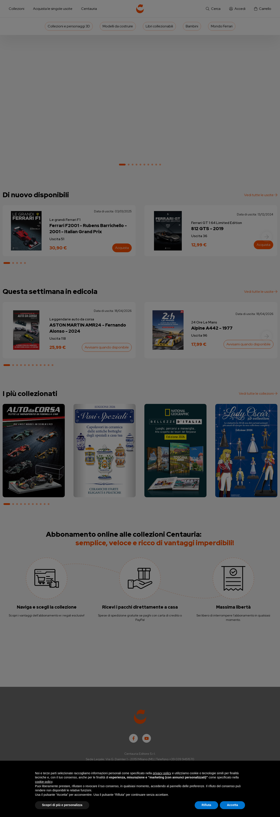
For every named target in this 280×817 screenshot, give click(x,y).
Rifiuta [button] (206, 805)
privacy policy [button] (162, 773)
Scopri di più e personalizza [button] (62, 805)
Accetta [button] (232, 805)
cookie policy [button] (43, 781)
